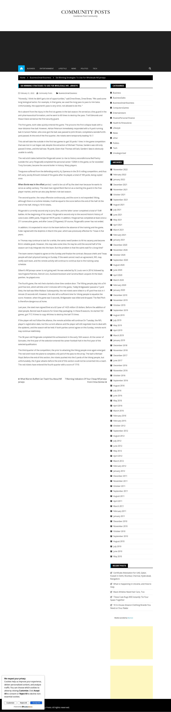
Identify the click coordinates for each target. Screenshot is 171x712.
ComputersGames (121, 108)
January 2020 (119, 290)
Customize (10, 703)
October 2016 (119, 375)
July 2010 (117, 546)
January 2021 (119, 240)
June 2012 (117, 446)
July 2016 (117, 390)
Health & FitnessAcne (122, 123)
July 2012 (117, 441)
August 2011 (118, 496)
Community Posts (85, 12)
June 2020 (117, 270)
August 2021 (118, 204)
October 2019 (119, 305)
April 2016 (117, 405)
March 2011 (118, 506)
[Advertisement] (85, 47)
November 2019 (120, 300)
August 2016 (118, 385)
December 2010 (120, 521)
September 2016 (120, 380)
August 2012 (118, 436)
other (115, 138)
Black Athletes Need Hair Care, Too (129, 592)
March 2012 (118, 461)
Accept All (36, 703)
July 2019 (117, 320)
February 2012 (119, 466)
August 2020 (118, 265)
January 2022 (119, 179)
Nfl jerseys (30, 270)
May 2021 (117, 220)
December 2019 (120, 295)
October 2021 (119, 194)
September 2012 (120, 431)
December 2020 (120, 245)
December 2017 (120, 355)
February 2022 (119, 174)
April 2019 (117, 330)
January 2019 (119, 340)
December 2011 (120, 476)
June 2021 (117, 215)
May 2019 (117, 325)
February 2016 (119, 416)
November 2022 (120, 169)
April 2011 (117, 501)
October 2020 (119, 255)
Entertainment (47, 68)
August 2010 (118, 541)
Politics (84, 68)
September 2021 (120, 199)
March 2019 (118, 335)
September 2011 (120, 491)
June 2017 (117, 360)
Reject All (23, 703)
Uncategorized (119, 153)
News (73, 68)
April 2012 (117, 456)
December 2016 (120, 365)
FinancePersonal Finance (124, 118)
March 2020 (118, 280)
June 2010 (117, 551)
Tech (95, 68)
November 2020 (120, 250)
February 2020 (119, 285)
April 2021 (117, 225)
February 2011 (119, 511)
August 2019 (118, 315)
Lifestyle (62, 68)
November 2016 (120, 370)
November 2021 (120, 189)
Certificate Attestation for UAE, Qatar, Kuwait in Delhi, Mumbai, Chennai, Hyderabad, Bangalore (130, 576)
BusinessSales (119, 98)
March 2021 (118, 230)
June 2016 (117, 395)
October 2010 (119, 531)
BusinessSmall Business (68, 93)
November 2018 (120, 350)
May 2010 (117, 556)
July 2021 (117, 210)
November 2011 (120, 481)
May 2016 (117, 400)
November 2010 (120, 526)
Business (31, 68)
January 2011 (119, 516)
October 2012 (119, 426)
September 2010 (120, 536)
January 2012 (119, 471)
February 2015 (119, 421)
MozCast (130, 618)
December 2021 (120, 184)
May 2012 (117, 451)
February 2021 (119, 235)
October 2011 (119, 486)
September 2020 (120, 260)
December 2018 (120, 345)
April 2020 (117, 275)
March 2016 (118, 410)
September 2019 (120, 310)
